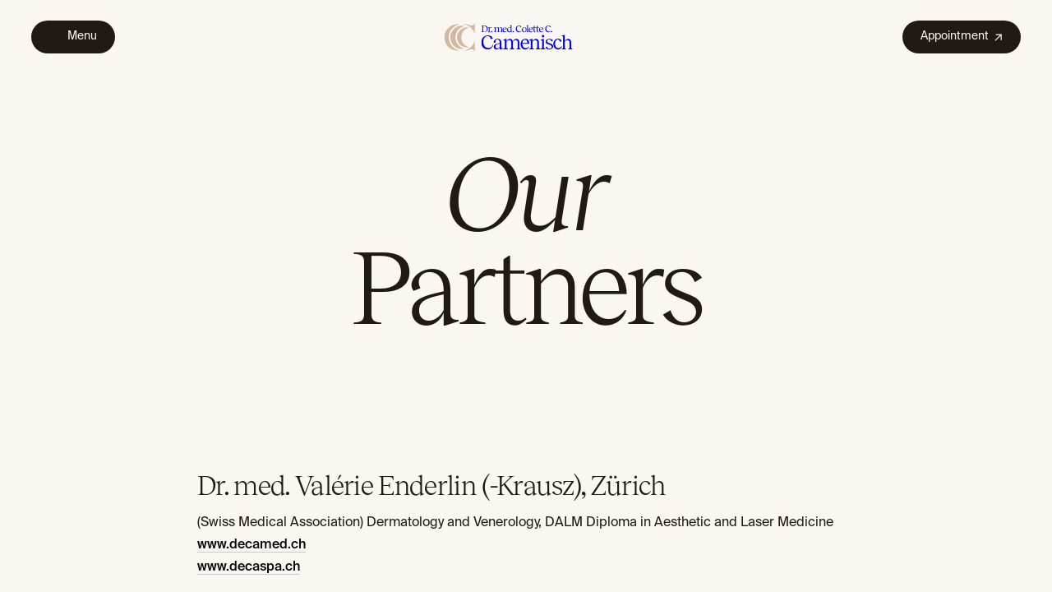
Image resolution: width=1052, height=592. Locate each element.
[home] (509, 36)
